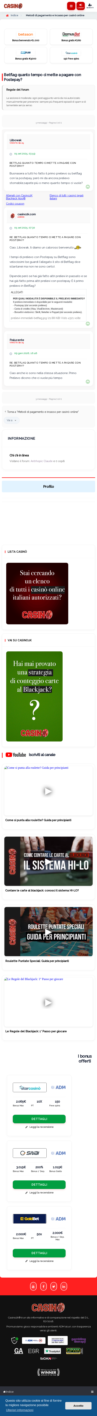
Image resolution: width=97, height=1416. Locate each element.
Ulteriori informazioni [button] (19, 1410)
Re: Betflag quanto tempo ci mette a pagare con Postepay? (45, 239)
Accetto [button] (78, 1405)
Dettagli (39, 1119)
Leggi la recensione (39, 1127)
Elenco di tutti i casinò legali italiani (66, 197)
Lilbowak (15, 140)
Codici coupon (15, 203)
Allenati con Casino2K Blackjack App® (19, 197)
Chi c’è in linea (19, 455)
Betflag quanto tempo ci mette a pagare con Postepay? (42, 77)
